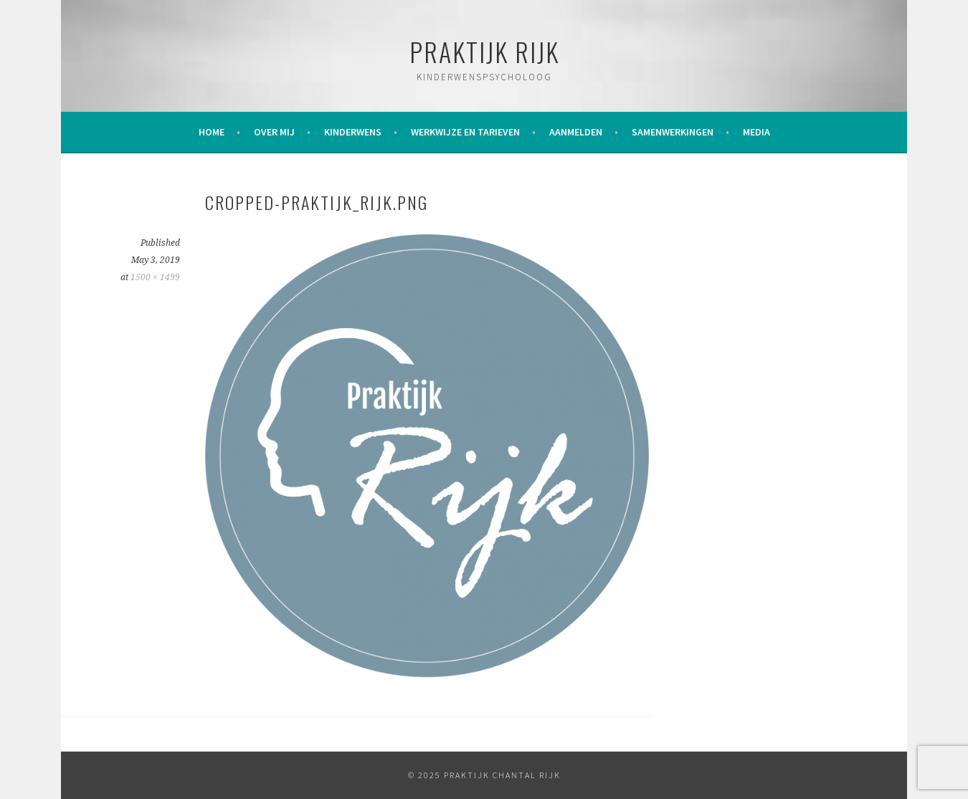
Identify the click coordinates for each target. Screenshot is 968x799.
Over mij (274, 131)
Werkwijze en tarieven (465, 131)
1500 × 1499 (155, 277)
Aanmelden (575, 131)
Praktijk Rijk (484, 51)
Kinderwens (352, 131)
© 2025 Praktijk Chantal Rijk (484, 775)
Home (211, 131)
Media (756, 131)
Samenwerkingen (672, 131)
